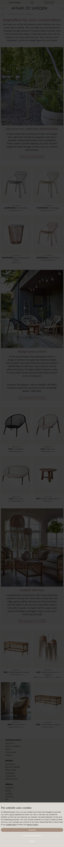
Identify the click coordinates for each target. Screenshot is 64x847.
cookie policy (11, 825)
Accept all (32, 830)
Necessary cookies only (32, 836)
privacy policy (32, 825)
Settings (32, 841)
